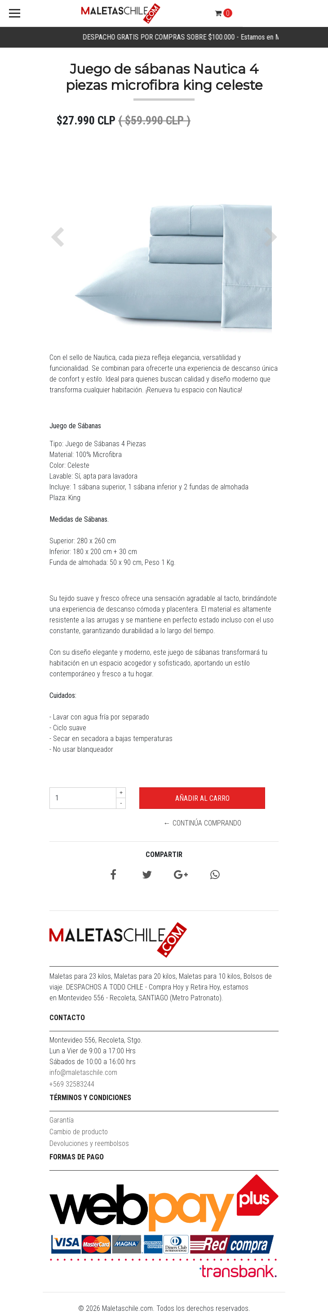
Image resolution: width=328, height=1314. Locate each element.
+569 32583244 (71, 1084)
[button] (59, 237)
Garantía (61, 1120)
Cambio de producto (78, 1132)
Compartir (164, 854)
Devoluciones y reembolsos (89, 1143)
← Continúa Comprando (202, 823)
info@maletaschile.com (83, 1072)
